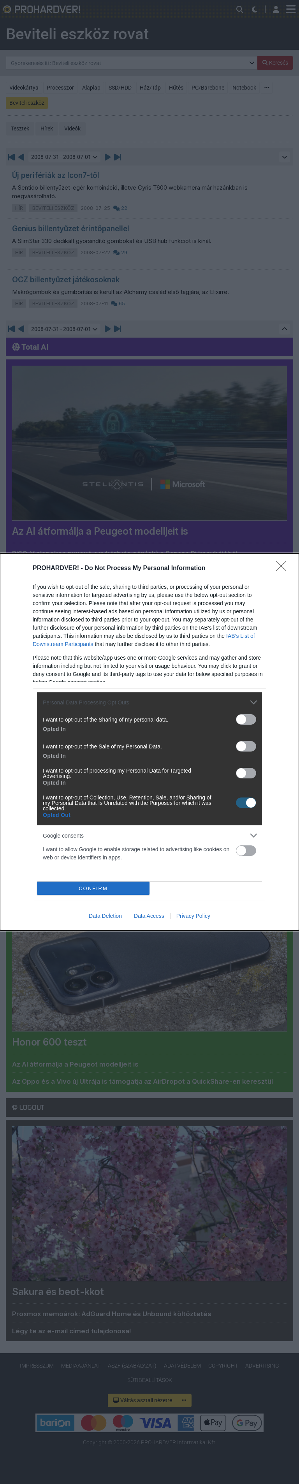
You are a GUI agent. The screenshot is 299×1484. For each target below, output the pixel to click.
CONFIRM (93, 888)
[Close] (283, 568)
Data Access (149, 916)
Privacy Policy (193, 916)
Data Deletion (105, 916)
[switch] (246, 719)
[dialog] (149, 742)
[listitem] (149, 702)
